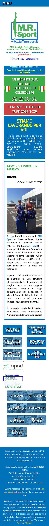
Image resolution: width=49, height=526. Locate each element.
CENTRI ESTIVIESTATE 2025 (12, 342)
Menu (7, 3)
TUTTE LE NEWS (36, 395)
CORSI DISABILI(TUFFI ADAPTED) (36, 330)
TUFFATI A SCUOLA (37, 420)
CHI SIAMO (17, 395)
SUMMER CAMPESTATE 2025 (12, 354)
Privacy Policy (17, 58)
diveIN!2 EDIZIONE (17, 420)
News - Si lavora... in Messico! (22, 167)
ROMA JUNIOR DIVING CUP (37, 342)
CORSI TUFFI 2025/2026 (12, 330)
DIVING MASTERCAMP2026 (36, 354)
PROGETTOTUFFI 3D (16, 432)
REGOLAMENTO (36, 407)
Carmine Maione (24, 523)
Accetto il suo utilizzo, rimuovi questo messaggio (24, 71)
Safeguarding (32, 58)
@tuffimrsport (23, 52)
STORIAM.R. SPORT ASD (17, 408)
